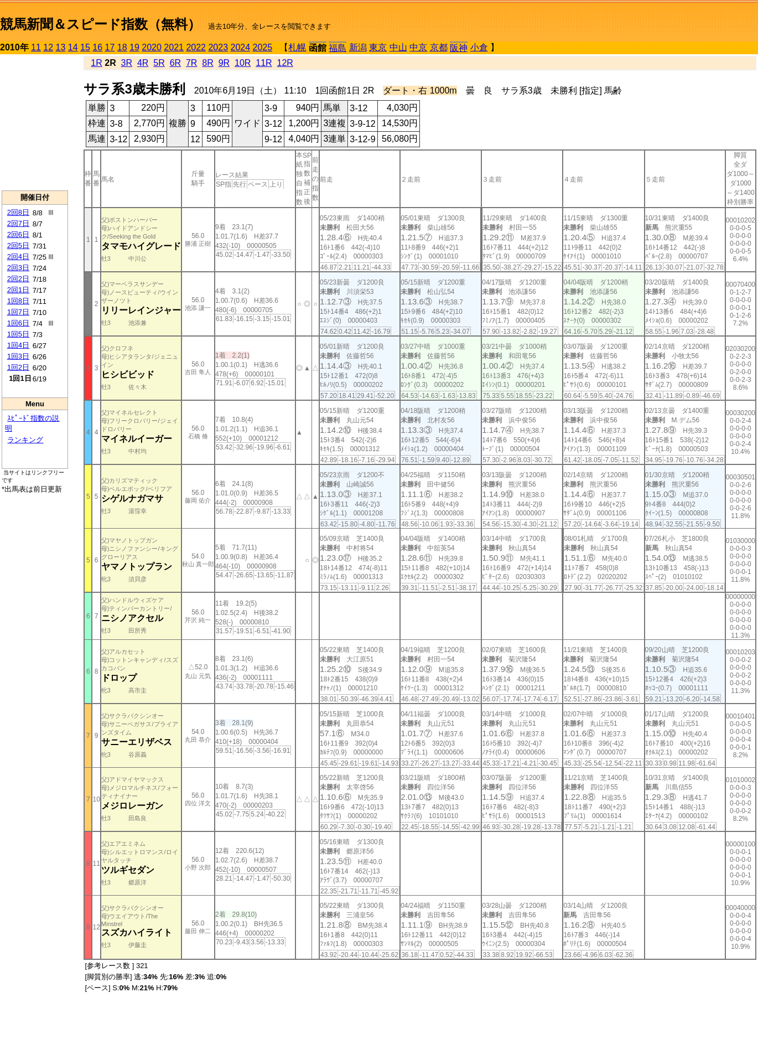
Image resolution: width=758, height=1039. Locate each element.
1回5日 (18, 334)
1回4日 (18, 345)
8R (207, 63)
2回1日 (18, 290)
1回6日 (18, 323)
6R (175, 63)
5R (158, 63)
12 (48, 47)
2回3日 (18, 267)
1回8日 (18, 301)
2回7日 (18, 223)
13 (61, 47)
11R (264, 63)
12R (285, 63)
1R (96, 63)
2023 (218, 47)
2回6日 (18, 234)
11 (36, 47)
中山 (398, 47)
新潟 (358, 47)
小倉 (479, 47)
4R (142, 63)
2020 (152, 47)
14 (73, 47)
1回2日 (18, 367)
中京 (418, 47)
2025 (263, 47)
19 (134, 47)
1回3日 (18, 356)
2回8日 (18, 212)
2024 (240, 47)
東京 (378, 47)
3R (126, 63)
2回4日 (18, 256)
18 (122, 47)
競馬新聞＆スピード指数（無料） (100, 24)
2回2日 (18, 279)
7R (191, 63)
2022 (196, 47)
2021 (174, 47)
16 (97, 47)
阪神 (459, 48)
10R (243, 63)
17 (110, 47)
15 (85, 47)
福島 (337, 48)
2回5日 (18, 245)
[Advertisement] (35, 122)
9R (224, 63)
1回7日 (18, 312)
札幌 (297, 47)
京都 (439, 47)
